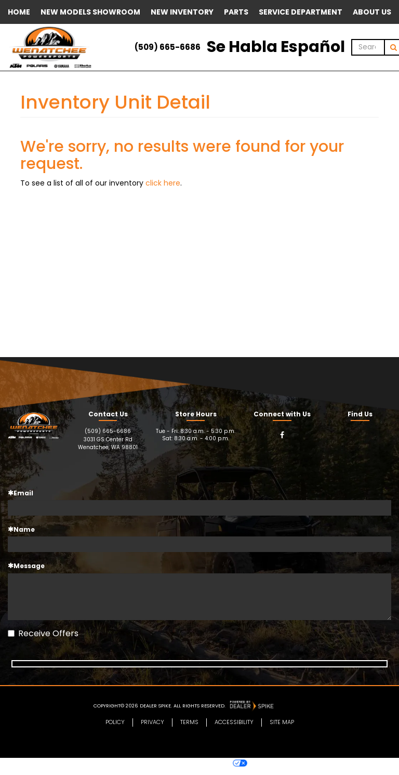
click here (162, 183)
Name (21, 529)
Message (26, 565)
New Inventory (182, 12)
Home (19, 12)
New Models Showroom (90, 12)
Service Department (300, 12)
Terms (189, 729)
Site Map (282, 729)
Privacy (152, 729)
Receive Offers (43, 633)
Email (20, 493)
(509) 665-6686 (168, 47)
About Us (372, 12)
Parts (236, 12)
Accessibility (234, 729)
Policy (115, 729)
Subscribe (200, 666)
